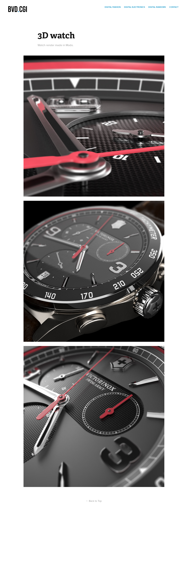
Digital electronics (134, 7)
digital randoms (157, 7)
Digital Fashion (113, 7)
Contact (173, 7)
